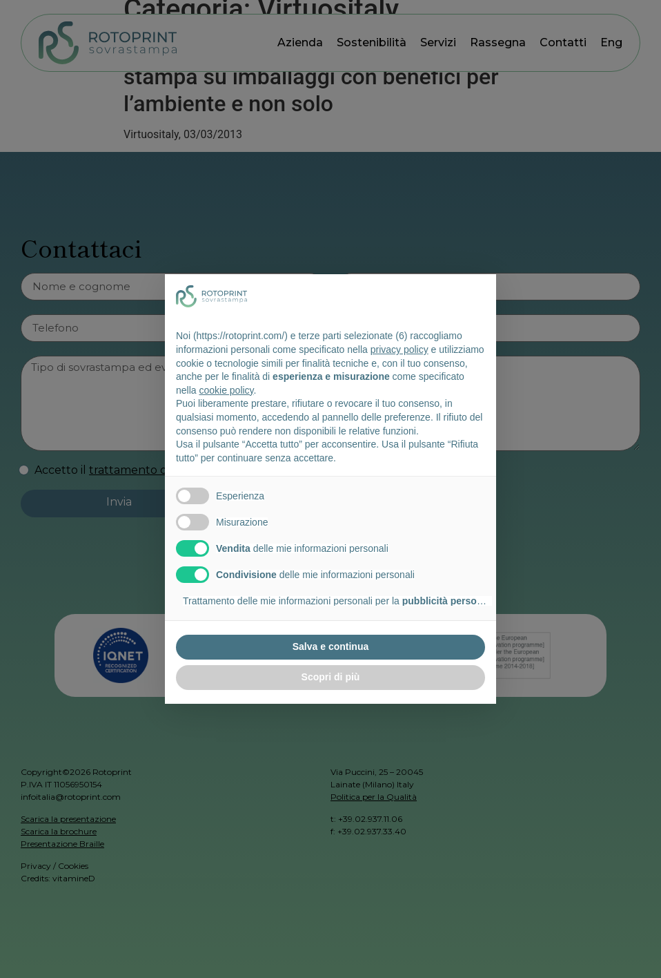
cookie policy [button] (226, 390)
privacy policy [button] (399, 349)
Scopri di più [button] (331, 676)
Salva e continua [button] (330, 646)
